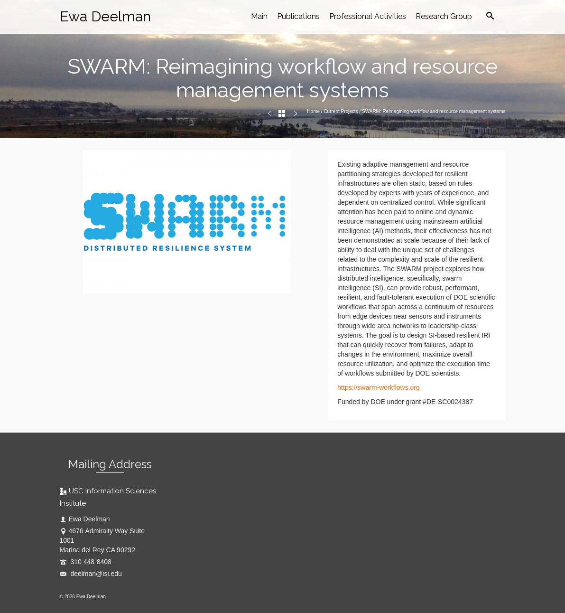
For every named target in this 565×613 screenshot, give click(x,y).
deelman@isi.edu (91, 573)
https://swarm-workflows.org (378, 387)
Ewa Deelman (105, 16)
